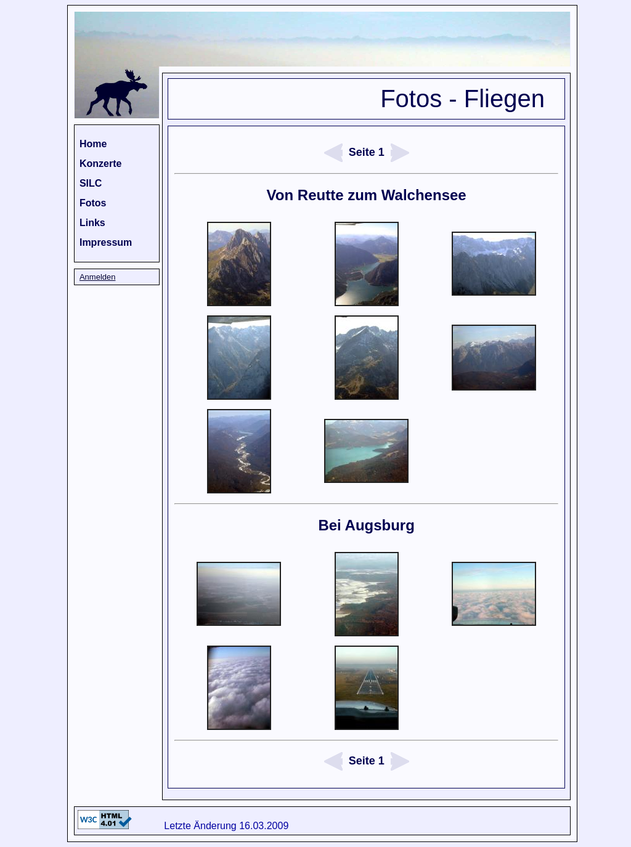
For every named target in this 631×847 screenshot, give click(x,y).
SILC (90, 183)
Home (93, 144)
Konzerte (100, 163)
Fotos (93, 203)
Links (92, 222)
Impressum (105, 242)
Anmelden (97, 277)
